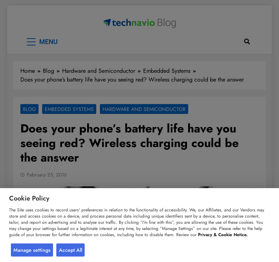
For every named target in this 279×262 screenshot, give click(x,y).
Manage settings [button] (31, 250)
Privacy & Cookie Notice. (223, 234)
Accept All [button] (70, 250)
